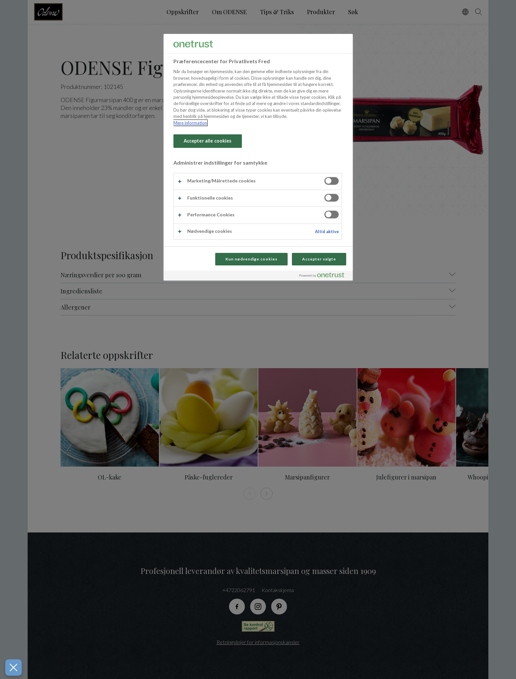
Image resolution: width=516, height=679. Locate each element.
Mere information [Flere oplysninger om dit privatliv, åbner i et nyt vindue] (190, 122)
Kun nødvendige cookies (251, 259)
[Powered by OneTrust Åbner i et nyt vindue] (324, 276)
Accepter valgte (319, 259)
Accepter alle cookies (208, 141)
